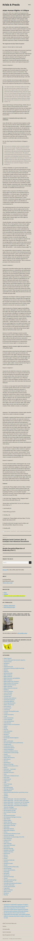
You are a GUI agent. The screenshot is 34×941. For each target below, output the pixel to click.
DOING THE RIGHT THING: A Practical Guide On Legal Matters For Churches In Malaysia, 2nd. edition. (16, 615)
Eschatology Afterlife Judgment (11, 737)
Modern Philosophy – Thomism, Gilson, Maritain (15, 803)
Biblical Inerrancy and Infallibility (12, 678)
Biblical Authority (8, 676)
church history (7, 706)
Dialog (5, 727)
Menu (29, 4)
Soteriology (6, 871)
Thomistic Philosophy (9, 884)
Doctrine (6, 729)
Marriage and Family (9, 789)
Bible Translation (8, 674)
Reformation (7, 846)
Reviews (6, 855)
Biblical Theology (8, 686)
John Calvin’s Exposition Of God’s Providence (14, 907)
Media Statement (8, 790)
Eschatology (7, 736)
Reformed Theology (8, 848)
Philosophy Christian (9, 828)
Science (5, 858)
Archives (6, 594)
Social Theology (7, 868)
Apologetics (6, 663)
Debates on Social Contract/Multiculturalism (14, 595)
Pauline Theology (8, 822)
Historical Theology (8, 764)
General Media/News (9, 749)
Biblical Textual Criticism (10, 684)
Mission (6, 797)
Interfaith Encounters (9, 772)
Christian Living (8, 694)
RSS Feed (5, 569)
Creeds (5, 716)
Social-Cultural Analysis (9, 870)
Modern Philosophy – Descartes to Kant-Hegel (15, 799)
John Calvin (6, 777)
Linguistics (6, 785)
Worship (6, 894)
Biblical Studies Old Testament (11, 683)
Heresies (6, 760)
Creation (6, 713)
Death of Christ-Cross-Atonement (12, 724)
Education (6, 734)
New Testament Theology (10, 812)
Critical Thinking (8, 719)
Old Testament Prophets (9, 815)
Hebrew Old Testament (9, 757)
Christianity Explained (9, 699)
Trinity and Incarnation (9, 886)
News (5, 813)
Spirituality (6, 873)
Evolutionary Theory (9, 746)
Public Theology (7, 843)
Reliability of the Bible (9, 850)
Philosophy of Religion (9, 830)
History (5, 767)
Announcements (8, 661)
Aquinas (6, 665)
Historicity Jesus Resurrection (11, 765)
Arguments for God (8, 666)
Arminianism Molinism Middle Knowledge (14, 668)
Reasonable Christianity (9, 845)
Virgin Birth (7, 888)
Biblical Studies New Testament (11, 681)
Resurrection (7, 853)
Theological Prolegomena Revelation (12, 883)
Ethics (18, 531)
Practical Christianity (9, 835)
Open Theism (7, 818)
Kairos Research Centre (9, 607)
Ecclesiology (7, 732)
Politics (5, 832)
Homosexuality (7, 770)
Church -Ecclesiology (9, 704)
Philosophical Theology (9, 825)
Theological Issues (8, 881)
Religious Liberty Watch (9, 605)
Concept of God (7, 708)
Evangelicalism (7, 744)
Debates (5, 726)
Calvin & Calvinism (8, 691)
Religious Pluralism (8, 851)
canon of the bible (8, 693)
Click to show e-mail (7, 582)
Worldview (6, 893)
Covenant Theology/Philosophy (11, 711)
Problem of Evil (7, 840)
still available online (22, 633)
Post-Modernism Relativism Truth (12, 833)
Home (5, 592)
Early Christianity (8, 731)
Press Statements (8, 838)
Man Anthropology (8, 787)
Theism (5, 878)
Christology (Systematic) (9, 703)
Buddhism (6, 689)
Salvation (6, 856)
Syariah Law (7, 875)
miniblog (6, 795)
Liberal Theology (8, 784)
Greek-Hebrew (7, 756)
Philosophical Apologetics (10, 823)
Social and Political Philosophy (25, 531)
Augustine (6, 671)
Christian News (7, 696)
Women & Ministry (8, 889)
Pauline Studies (7, 820)
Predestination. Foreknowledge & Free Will (14, 837)
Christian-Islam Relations (10, 698)
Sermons (6, 861)
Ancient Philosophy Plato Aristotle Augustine (14, 660)
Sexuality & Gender (8, 863)
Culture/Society (7, 722)
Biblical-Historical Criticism (10, 688)
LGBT (5, 782)
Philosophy (6, 827)
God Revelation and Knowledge (11, 752)
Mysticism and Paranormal (10, 808)
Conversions (7, 709)
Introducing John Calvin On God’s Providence (14, 912)
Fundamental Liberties (9, 747)
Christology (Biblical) (9, 701)
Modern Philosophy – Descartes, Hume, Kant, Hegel (16, 800)
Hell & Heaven (7, 759)
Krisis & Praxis (11, 4)
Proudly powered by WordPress (15, 938)
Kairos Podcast (7, 779)
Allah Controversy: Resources (9, 923)
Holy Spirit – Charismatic (10, 769)
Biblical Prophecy (8, 679)
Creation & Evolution (9, 714)
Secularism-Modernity (9, 860)
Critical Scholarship (8, 717)
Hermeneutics (7, 762)
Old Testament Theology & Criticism (12, 817)
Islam (5, 774)
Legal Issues (7, 780)
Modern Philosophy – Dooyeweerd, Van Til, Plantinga (16, 802)
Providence (6, 841)
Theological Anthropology (10, 880)
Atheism (6, 670)
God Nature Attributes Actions (11, 751)
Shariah (5, 865)
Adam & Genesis (7, 658)
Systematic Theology (9, 876)
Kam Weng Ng (7, 531)
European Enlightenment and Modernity (13, 742)
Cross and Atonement (9, 721)
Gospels (6, 754)
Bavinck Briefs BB (8, 673)
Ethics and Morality (8, 741)
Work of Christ (7, 891)
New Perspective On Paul (10, 810)
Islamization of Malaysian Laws (11, 775)
